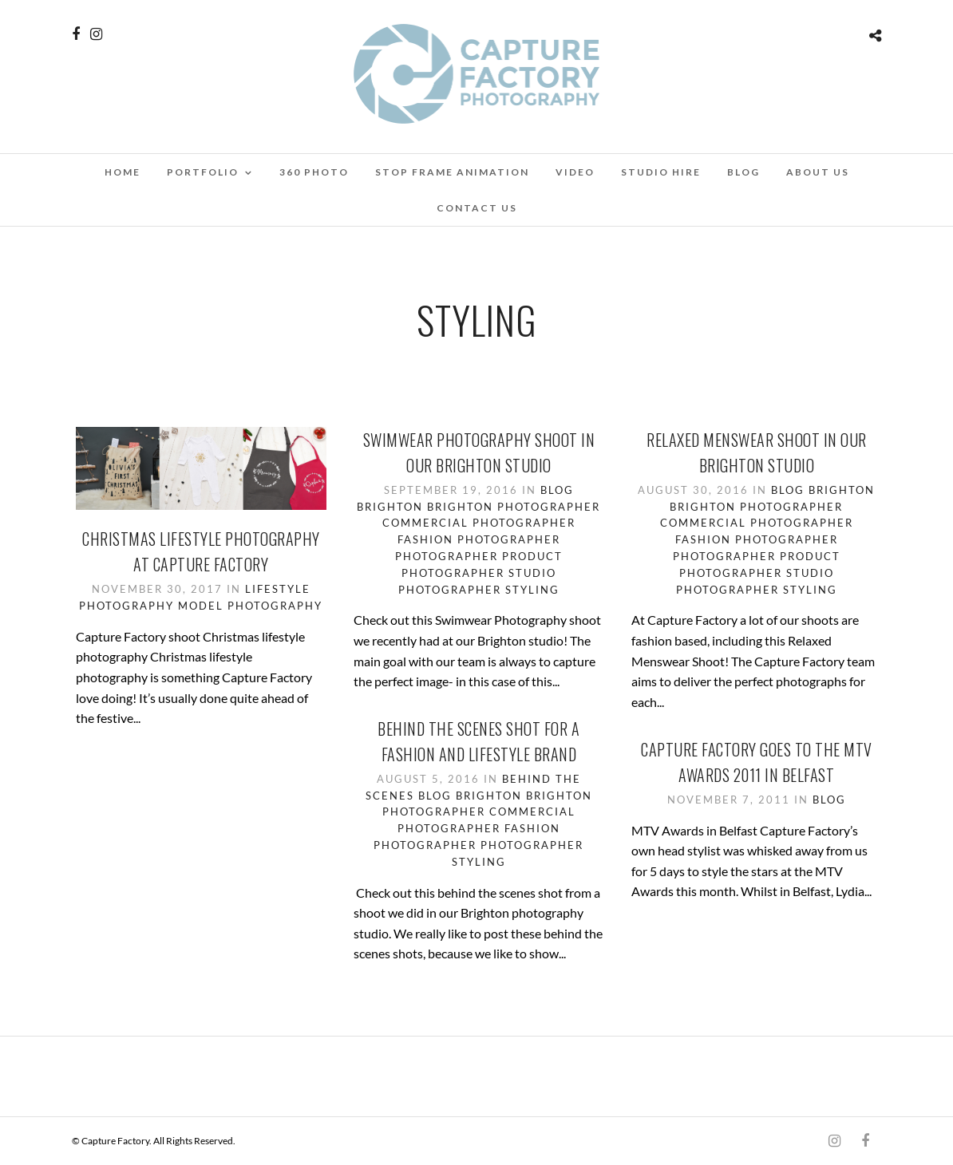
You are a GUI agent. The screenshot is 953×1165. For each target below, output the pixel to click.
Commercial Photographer (478, 522)
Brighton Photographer (513, 506)
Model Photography (250, 605)
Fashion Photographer (478, 539)
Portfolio (203, 172)
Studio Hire (661, 172)
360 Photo (314, 172)
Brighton (390, 506)
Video (575, 172)
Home (122, 172)
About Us (817, 172)
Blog (743, 172)
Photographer (446, 556)
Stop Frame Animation (452, 172)
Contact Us (477, 208)
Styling (532, 589)
